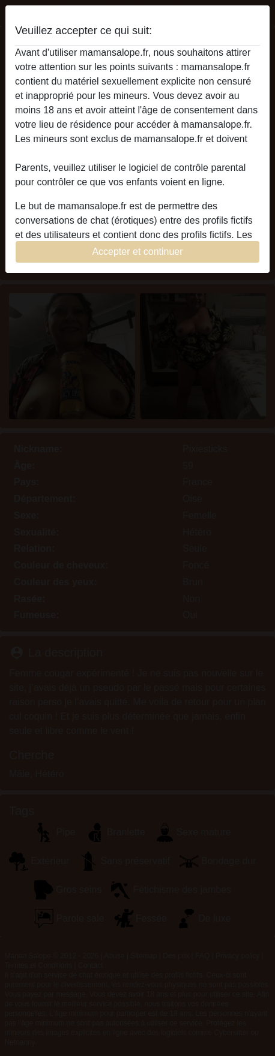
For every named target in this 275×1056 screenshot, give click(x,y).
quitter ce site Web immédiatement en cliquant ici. (120, 153)
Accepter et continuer (137, 251)
